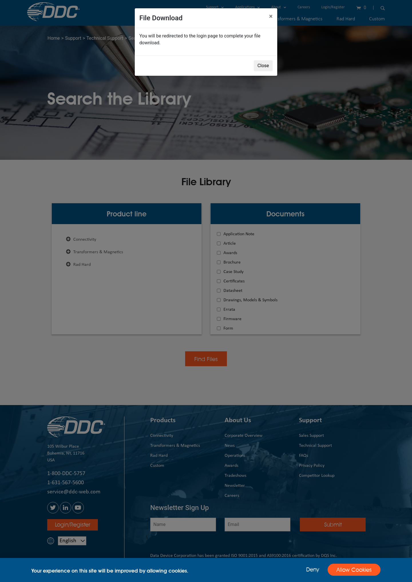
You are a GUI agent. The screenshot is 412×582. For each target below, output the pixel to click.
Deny (312, 569)
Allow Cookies (354, 569)
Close (263, 65)
